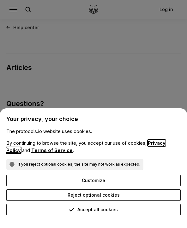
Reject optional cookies (94, 195)
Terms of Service (52, 150)
